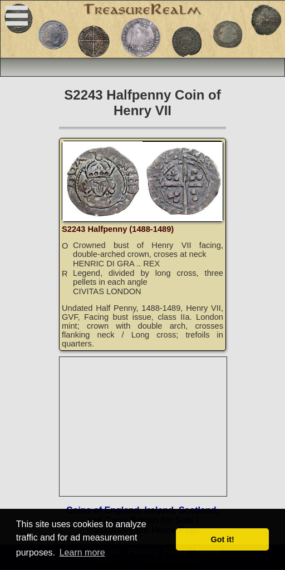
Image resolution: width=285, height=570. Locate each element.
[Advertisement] (144, 426)
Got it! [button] (222, 539)
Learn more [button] (82, 552)
